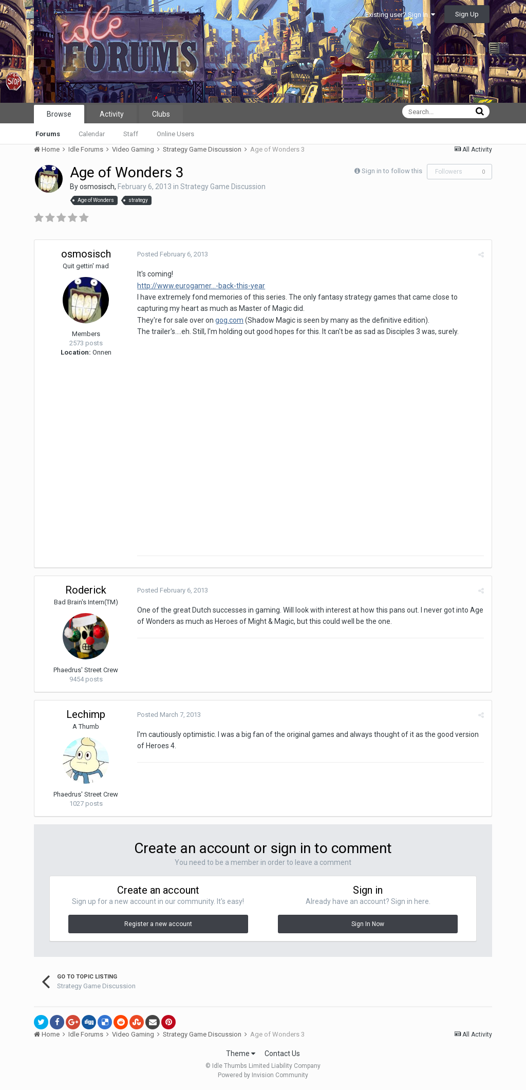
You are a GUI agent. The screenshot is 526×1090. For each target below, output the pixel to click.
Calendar (92, 134)
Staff (130, 134)
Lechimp (85, 714)
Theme (240, 1053)
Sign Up (467, 14)
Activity (112, 114)
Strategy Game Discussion (223, 186)
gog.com (229, 320)
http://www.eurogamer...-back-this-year (201, 286)
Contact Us (282, 1053)
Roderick (85, 590)
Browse (59, 114)
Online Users (175, 134)
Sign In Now (367, 924)
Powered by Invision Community (263, 1075)
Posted (172, 254)
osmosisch (97, 186)
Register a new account (158, 924)
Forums (47, 134)
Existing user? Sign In (400, 15)
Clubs (161, 114)
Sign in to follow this (392, 171)
